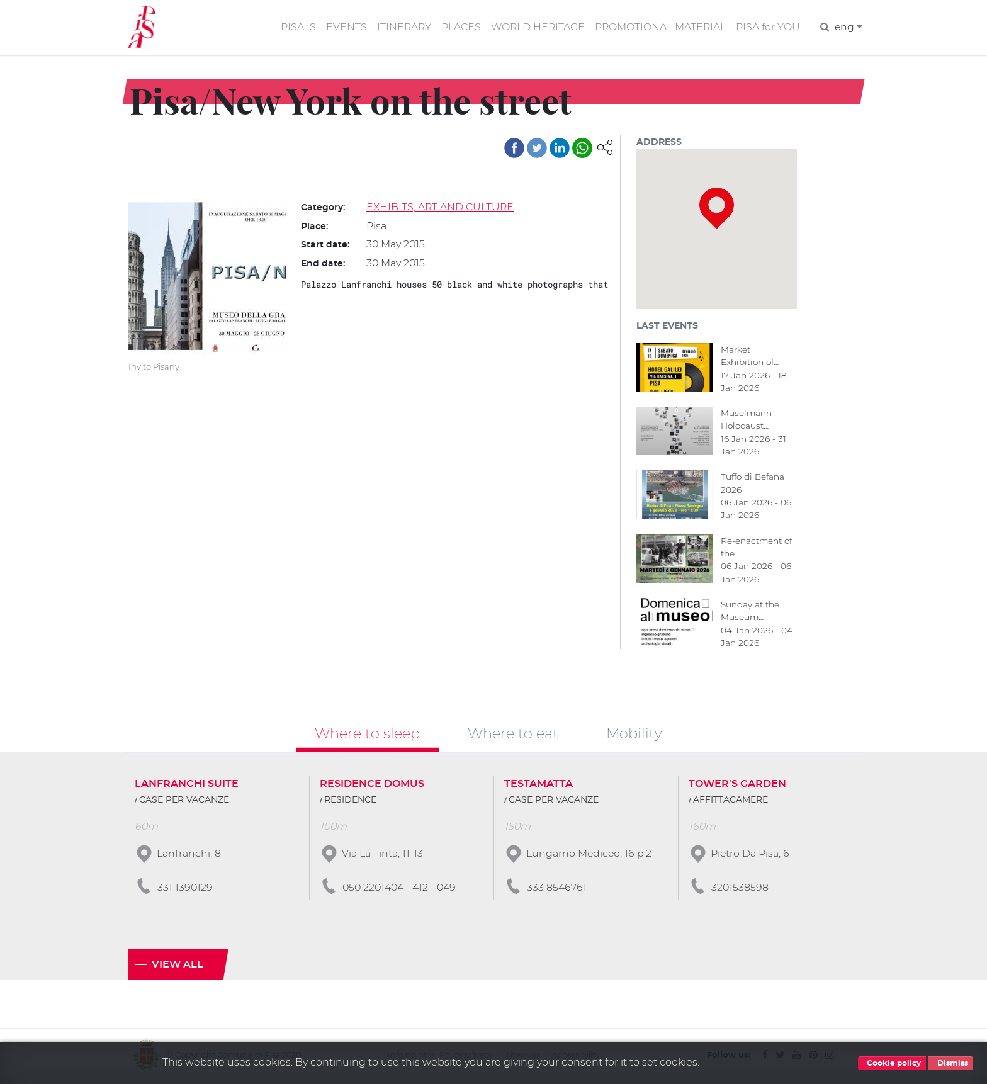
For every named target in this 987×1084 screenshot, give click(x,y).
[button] (604, 147)
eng (848, 27)
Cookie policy (892, 1063)
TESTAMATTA (538, 786)
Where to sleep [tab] (367, 734)
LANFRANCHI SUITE (187, 786)
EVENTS (341, 27)
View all (177, 967)
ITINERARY (399, 27)
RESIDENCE (350, 802)
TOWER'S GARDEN (737, 786)
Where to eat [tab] (513, 734)
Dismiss (950, 1063)
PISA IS (293, 27)
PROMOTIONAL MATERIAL (659, 27)
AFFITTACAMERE (730, 802)
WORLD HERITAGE (535, 27)
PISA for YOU (767, 27)
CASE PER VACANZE (184, 802)
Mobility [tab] (634, 734)
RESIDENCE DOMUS (372, 786)
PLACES (457, 27)
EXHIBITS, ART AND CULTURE (440, 207)
